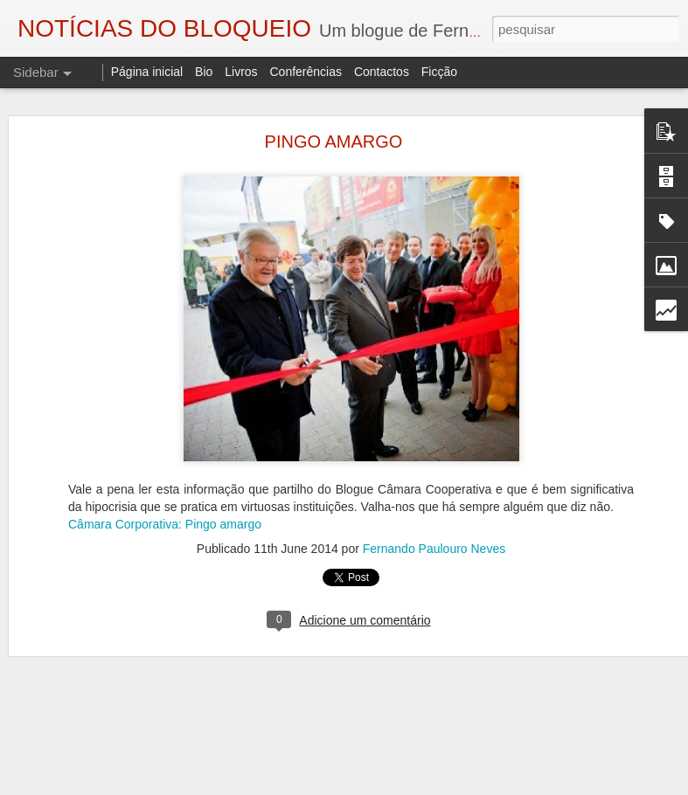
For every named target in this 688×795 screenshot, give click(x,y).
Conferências (305, 72)
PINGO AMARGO (334, 141)
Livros (241, 72)
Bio (203, 72)
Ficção (439, 72)
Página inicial (147, 72)
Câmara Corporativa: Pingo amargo (164, 524)
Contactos (381, 72)
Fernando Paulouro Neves (434, 549)
